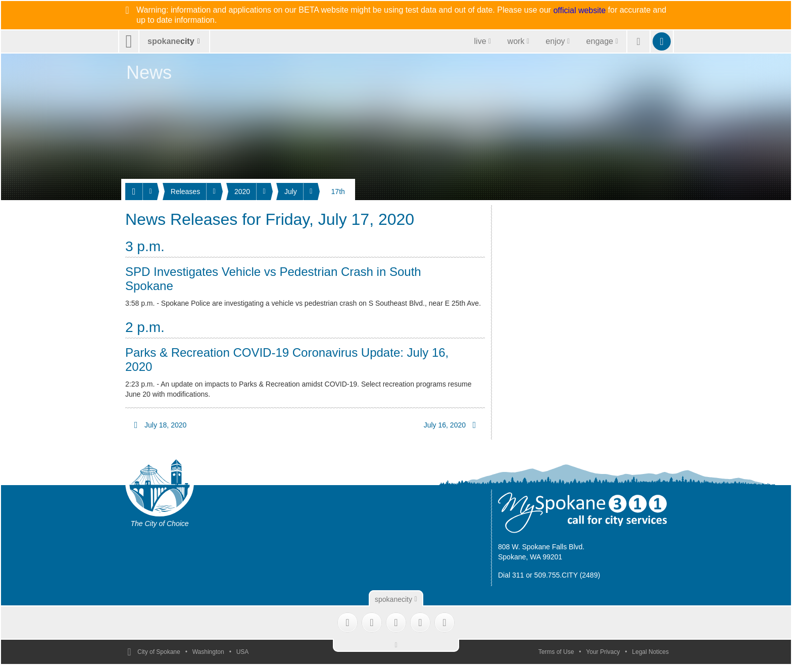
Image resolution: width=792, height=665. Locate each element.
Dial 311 (511, 575)
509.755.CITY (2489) (567, 575)
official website (579, 11)
